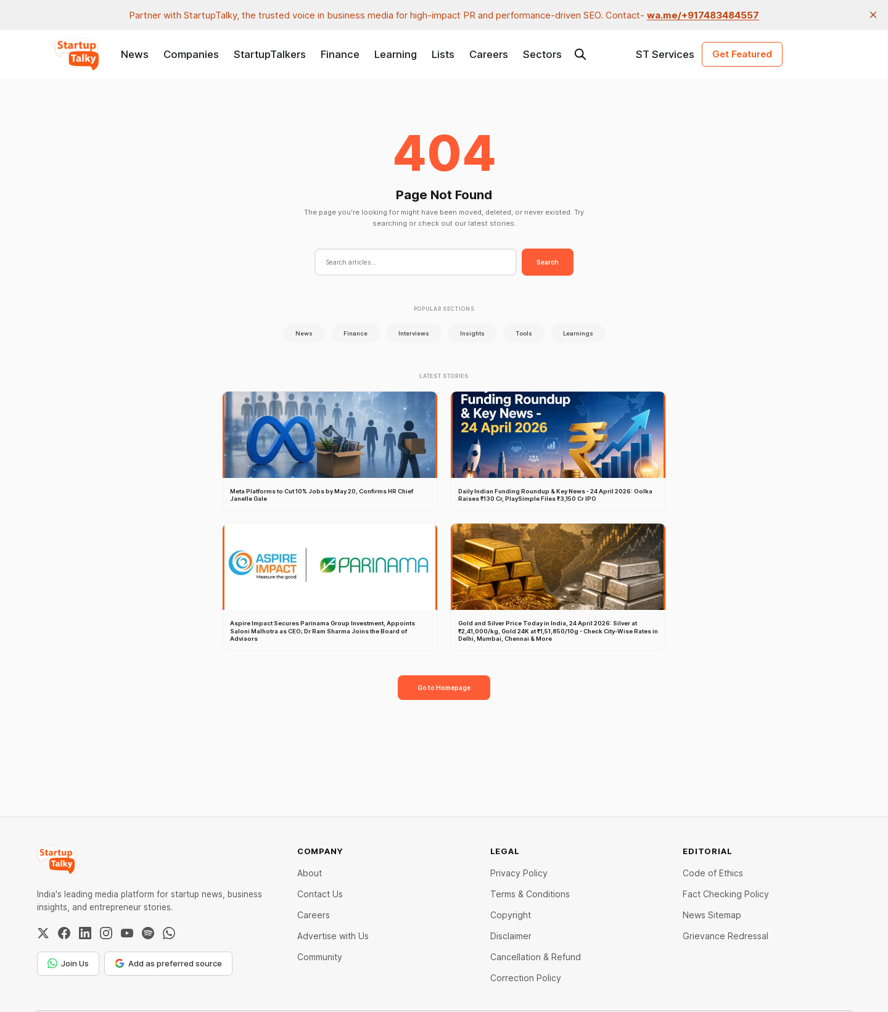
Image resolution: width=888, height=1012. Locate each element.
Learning (395, 54)
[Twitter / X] (43, 933)
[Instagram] (106, 933)
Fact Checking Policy (726, 894)
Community (319, 957)
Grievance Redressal (725, 936)
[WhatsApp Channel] (169, 933)
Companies (191, 54)
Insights (472, 333)
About (309, 873)
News (135, 54)
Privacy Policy (519, 873)
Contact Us (320, 894)
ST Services (665, 54)
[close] (873, 15)
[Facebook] (64, 933)
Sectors (542, 54)
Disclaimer (511, 936)
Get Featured (742, 54)
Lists (443, 54)
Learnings (578, 333)
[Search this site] (580, 54)
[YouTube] (127, 933)
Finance (340, 54)
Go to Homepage (444, 687)
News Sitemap (712, 915)
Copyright (510, 915)
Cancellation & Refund (535, 957)
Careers (488, 54)
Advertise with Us (333, 936)
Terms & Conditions (530, 894)
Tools (524, 333)
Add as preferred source (168, 963)
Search (547, 262)
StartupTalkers (270, 54)
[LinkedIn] (85, 933)
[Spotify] (148, 933)
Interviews (413, 333)
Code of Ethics (713, 873)
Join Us (68, 963)
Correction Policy (525, 978)
